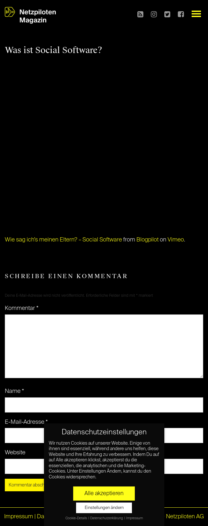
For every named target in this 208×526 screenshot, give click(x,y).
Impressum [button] (134, 518)
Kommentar (22, 308)
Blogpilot (147, 240)
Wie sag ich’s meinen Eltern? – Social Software (63, 240)
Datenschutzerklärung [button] (107, 518)
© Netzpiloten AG (182, 517)
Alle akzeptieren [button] (104, 493)
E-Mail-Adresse (26, 422)
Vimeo (176, 240)
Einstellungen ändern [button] (104, 508)
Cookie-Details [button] (76, 518)
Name (14, 391)
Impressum (18, 517)
